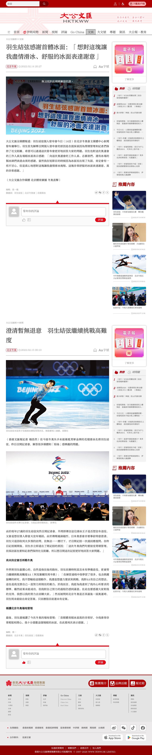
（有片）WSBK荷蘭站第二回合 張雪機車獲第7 (130, 96)
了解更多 (129, 79)
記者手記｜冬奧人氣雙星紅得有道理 (127, 308)
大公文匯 (76, 18)
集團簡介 (101, 683)
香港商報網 (27, 728)
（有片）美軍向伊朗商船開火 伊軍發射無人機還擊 (130, 173)
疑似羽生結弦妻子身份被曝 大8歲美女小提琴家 (129, 245)
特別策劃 (116, 702)
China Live (64, 702)
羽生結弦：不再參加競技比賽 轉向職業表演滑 (128, 213)
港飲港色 (81, 708)
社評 (44, 699)
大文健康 (134, 712)
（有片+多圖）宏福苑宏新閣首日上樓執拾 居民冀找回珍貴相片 (130, 139)
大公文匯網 (11, 39)
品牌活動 (121, 683)
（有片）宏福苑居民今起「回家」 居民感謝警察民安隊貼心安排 (130, 165)
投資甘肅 (26, 737)
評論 (100, 219)
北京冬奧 (11, 66)
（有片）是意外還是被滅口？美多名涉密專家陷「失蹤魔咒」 (130, 156)
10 (114, 172)
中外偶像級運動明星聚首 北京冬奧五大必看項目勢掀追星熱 (128, 277)
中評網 (76, 728)
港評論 (45, 705)
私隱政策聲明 (57, 748)
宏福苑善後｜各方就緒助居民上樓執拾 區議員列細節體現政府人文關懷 (130, 122)
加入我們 (96, 748)
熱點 (27, 699)
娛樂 (79, 705)
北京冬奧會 (30, 193)
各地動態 (134, 705)
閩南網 (93, 728)
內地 (9, 702)
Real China (64, 705)
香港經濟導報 (52, 728)
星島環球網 (65, 728)
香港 (9, 699)
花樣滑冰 (41, 193)
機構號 (98, 705)
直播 (27, 702)
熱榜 (121, 88)
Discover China (66, 699)
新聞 (21, 323)
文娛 (21, 39)
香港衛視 (39, 728)
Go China (65, 695)
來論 (44, 702)
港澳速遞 (134, 708)
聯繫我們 (72, 748)
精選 (27, 705)
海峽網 (84, 728)
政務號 (98, 699)
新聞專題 (116, 699)
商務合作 (84, 748)
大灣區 (10, 705)
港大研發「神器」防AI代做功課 (129, 113)
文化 (79, 699)
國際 (9, 712)
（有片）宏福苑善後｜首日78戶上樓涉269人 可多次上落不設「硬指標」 (130, 148)
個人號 (98, 702)
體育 (79, 702)
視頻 (27, 695)
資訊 (132, 695)
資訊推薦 (134, 702)
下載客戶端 (139, 3)
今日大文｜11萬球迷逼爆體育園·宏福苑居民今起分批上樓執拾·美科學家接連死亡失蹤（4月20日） (130, 131)
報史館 (140, 683)
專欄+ (132, 699)
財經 (9, 715)
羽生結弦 (18, 193)
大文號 (98, 695)
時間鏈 (136, 88)
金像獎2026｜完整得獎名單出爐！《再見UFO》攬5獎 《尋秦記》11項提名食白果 (130, 105)
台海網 (101, 728)
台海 (9, 708)
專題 (115, 695)
